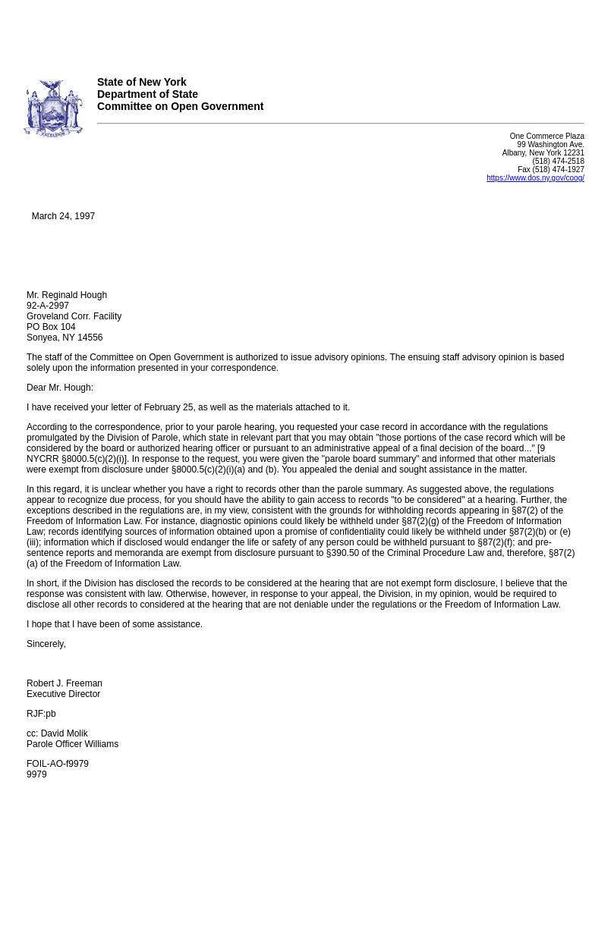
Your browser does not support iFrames (296, 32)
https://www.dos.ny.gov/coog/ (535, 178)
